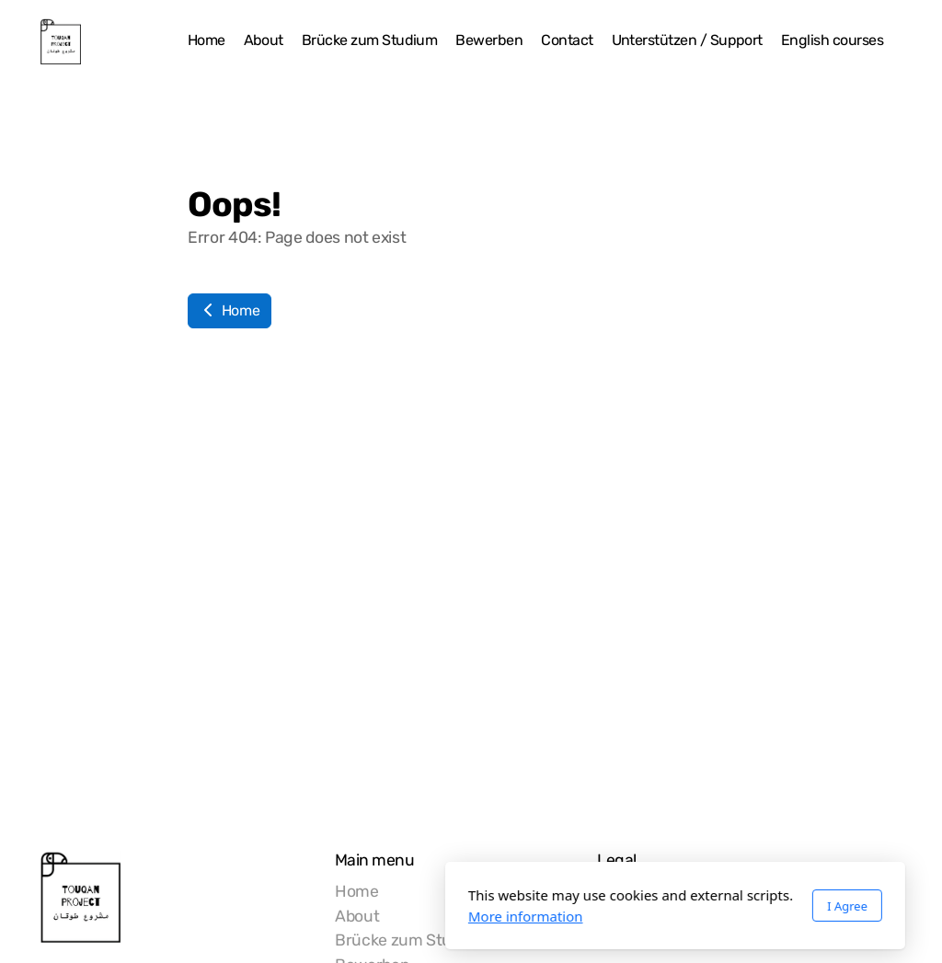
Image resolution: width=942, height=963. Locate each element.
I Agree (643, 906)
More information (321, 916)
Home (229, 310)
